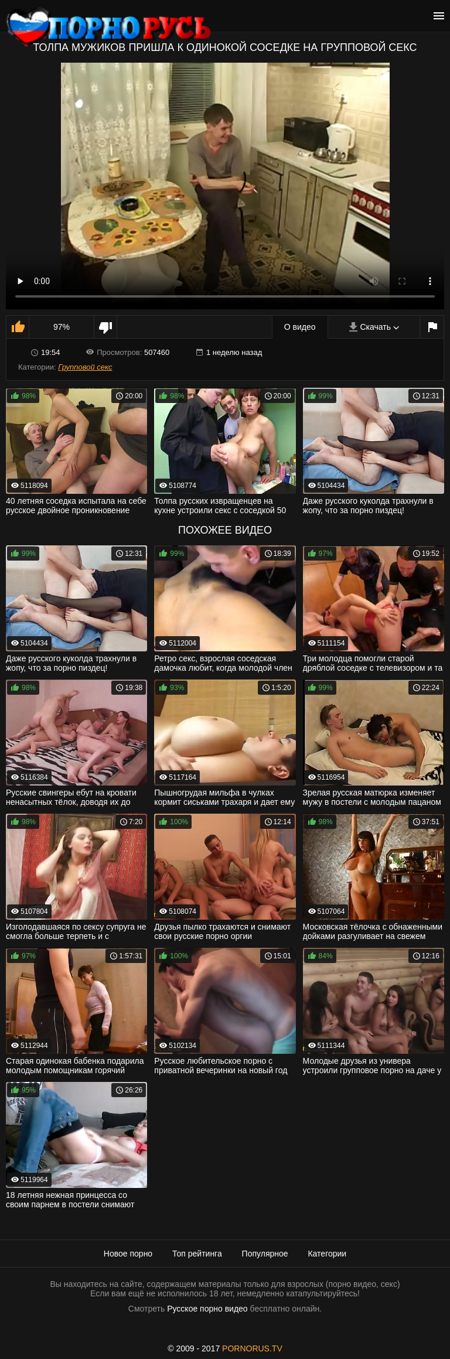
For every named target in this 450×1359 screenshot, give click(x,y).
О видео (300, 327)
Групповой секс (85, 367)
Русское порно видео (207, 1308)
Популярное (265, 1253)
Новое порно (128, 1253)
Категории (327, 1253)
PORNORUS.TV (252, 1348)
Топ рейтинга (197, 1253)
